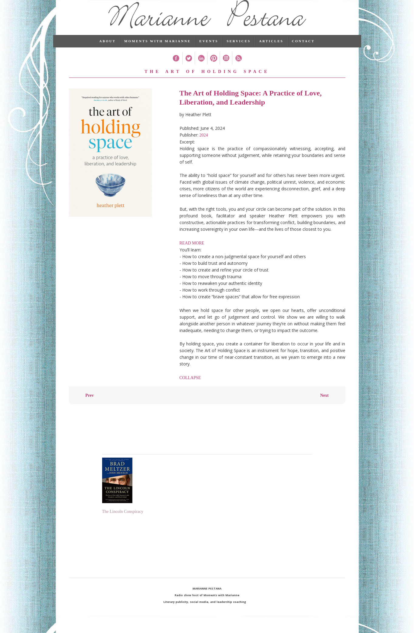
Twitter (188, 67)
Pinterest (213, 67)
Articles (271, 50)
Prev (89, 404)
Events (208, 50)
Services (239, 50)
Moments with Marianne (157, 50)
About (107, 50)
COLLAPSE (190, 387)
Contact (303, 50)
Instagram (226, 67)
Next (324, 404)
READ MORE (192, 252)
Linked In (201, 67)
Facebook (176, 67)
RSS (238, 67)
